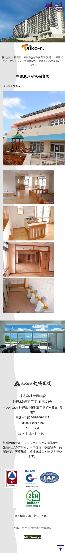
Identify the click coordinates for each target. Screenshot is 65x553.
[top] (60, 548)
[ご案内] (48, 6)
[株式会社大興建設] (32, 383)
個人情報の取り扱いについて (33, 515)
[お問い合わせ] (58, 6)
